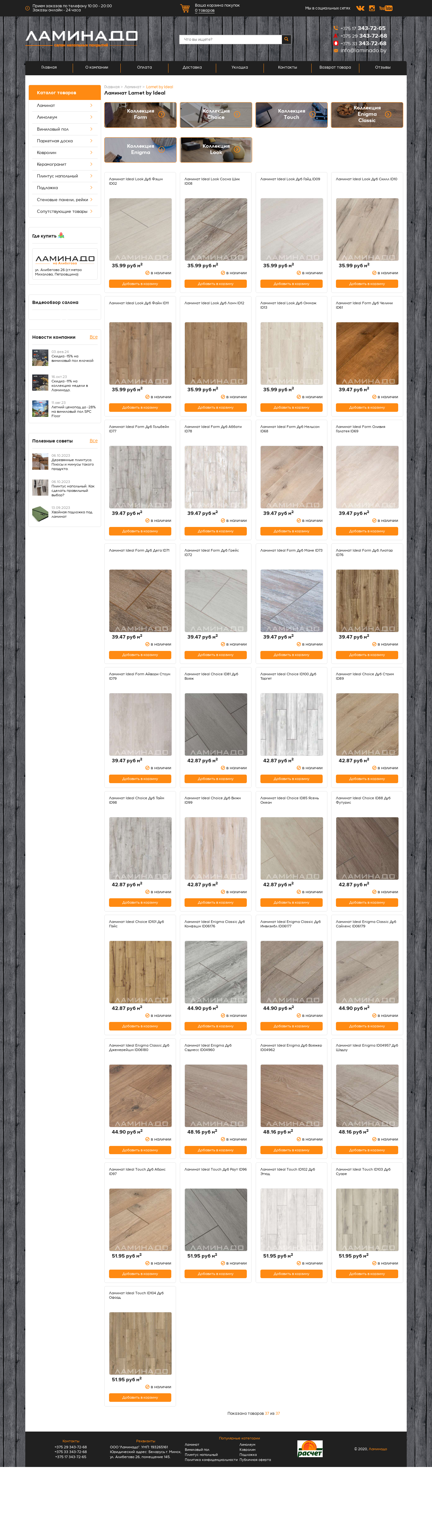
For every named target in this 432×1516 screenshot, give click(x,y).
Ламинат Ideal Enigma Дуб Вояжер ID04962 (287, 1078)
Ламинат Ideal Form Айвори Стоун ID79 (137, 694)
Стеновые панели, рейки (65, 200)
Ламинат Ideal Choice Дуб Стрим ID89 (362, 694)
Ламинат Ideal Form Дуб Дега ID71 (139, 566)
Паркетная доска (65, 141)
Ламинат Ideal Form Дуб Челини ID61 (361, 309)
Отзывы (383, 68)
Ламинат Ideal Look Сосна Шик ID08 (211, 181)
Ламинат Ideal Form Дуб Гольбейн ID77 (134, 437)
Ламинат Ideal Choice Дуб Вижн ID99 (211, 821)
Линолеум (65, 117)
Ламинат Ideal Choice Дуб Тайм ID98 (135, 821)
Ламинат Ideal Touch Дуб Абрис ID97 (135, 1206)
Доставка (192, 68)
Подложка (65, 188)
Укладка (239, 68)
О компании (96, 68)
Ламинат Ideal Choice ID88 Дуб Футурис (363, 821)
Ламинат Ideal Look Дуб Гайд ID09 (290, 181)
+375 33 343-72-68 (71, 1498)
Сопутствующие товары (65, 211)
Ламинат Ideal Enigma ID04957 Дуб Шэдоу (358, 1078)
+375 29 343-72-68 (71, 1493)
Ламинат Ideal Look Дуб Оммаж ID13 (284, 309)
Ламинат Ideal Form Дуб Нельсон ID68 (285, 437)
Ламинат (65, 105)
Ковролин (65, 152)
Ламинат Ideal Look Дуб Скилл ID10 (367, 181)
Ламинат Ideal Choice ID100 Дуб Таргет (288, 694)
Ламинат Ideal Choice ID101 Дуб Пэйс (136, 950)
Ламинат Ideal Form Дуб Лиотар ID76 (361, 566)
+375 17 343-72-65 (70, 1503)
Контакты (287, 68)
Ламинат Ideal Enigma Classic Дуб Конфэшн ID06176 (215, 950)
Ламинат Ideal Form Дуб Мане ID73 (291, 566)
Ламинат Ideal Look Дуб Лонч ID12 (215, 309)
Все (94, 338)
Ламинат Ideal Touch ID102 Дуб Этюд (287, 1206)
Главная (49, 68)
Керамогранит (65, 164)
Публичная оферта (256, 1503)
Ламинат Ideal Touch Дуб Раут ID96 (215, 1206)
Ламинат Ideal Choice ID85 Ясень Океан (287, 821)
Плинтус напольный (65, 176)
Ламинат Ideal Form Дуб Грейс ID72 (209, 566)
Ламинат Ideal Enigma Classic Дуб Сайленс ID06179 (366, 950)
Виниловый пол (65, 129)
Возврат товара (335, 68)
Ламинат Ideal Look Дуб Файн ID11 (139, 309)
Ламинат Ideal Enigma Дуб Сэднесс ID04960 (212, 1078)
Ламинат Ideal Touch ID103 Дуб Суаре (363, 1206)
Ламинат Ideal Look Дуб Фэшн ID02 (140, 181)
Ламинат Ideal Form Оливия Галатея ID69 (364, 437)
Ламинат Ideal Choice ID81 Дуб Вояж (211, 694)
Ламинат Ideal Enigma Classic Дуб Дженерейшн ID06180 (139, 1078)
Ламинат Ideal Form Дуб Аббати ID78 (209, 437)
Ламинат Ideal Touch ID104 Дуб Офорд (136, 1334)
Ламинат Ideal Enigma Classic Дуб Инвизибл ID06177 (290, 950)
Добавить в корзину (140, 287)
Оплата (144, 68)
